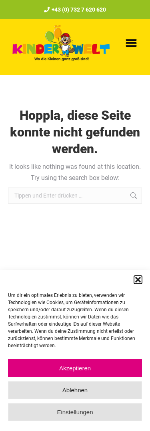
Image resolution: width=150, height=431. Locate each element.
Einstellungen (75, 412)
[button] (138, 280)
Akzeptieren (75, 368)
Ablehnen (75, 390)
